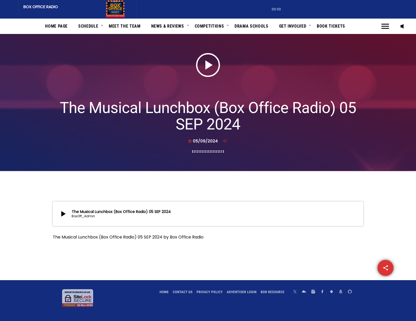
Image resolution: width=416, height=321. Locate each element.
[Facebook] (322, 292)
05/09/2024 (203, 141)
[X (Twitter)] (295, 292)
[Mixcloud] (304, 292)
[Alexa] (350, 292)
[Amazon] (341, 292)
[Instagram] (313, 292)
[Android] (332, 292)
